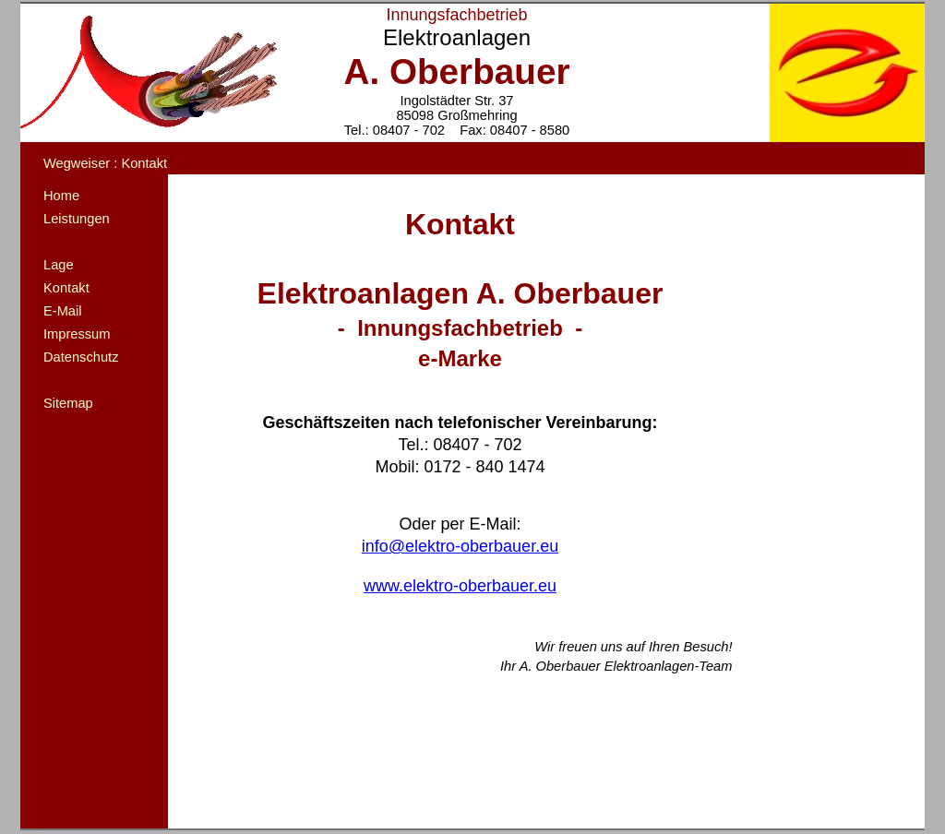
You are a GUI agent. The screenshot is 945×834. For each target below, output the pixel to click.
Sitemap (68, 403)
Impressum (76, 334)
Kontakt (66, 287)
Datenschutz (80, 357)
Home (61, 195)
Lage (58, 264)
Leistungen (76, 218)
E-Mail (62, 311)
